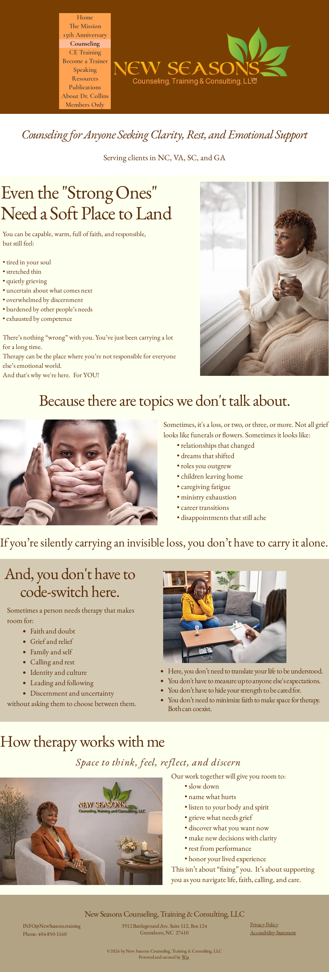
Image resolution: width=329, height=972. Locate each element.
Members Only (84, 105)
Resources (85, 79)
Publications (85, 87)
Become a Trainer (85, 61)
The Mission (85, 26)
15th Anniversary (85, 35)
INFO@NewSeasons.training (52, 925)
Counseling (85, 44)
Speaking (85, 70)
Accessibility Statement (273, 932)
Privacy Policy (264, 924)
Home (85, 17)
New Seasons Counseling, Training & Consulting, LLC (165, 914)
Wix (185, 957)
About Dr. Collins (85, 96)
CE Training (85, 52)
